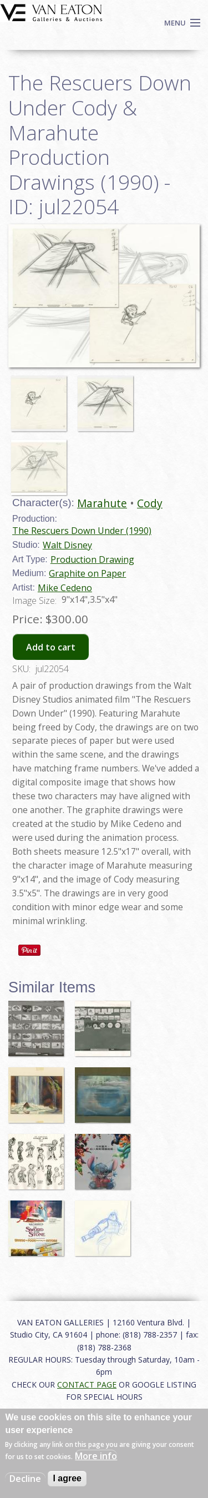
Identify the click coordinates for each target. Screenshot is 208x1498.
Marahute (102, 503)
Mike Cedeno (65, 588)
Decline (25, 1478)
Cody (150, 503)
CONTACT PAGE (86, 1384)
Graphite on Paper (87, 573)
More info (96, 1456)
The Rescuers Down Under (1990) (81, 530)
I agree (67, 1478)
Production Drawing (92, 559)
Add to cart (50, 647)
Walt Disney (67, 545)
